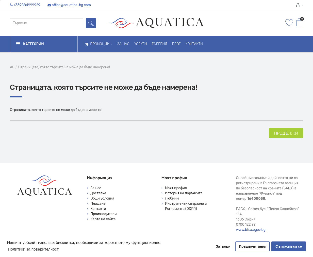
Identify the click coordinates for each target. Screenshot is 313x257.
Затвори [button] (223, 246)
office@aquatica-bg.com (71, 5)
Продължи (286, 133)
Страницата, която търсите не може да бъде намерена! (64, 67)
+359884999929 (26, 5)
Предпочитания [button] (252, 246)
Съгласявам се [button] (289, 246)
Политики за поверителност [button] (33, 249)
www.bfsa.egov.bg (250, 230)
